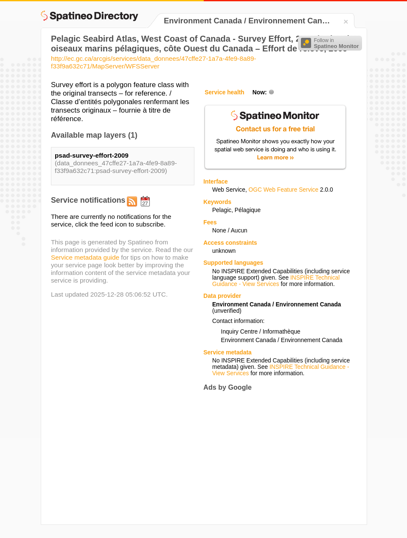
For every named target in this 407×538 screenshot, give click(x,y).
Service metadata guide (85, 257)
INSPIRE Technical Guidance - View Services (276, 281)
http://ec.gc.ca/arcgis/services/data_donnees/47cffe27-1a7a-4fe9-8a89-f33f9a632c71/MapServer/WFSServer (153, 62)
